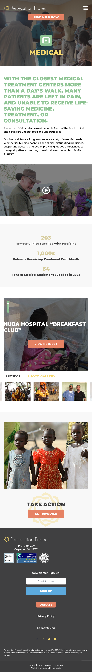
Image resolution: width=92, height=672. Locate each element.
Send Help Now (46, 17)
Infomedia (56, 668)
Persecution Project (26, 8)
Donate (46, 604)
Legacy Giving (46, 628)
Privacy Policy (46, 616)
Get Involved (46, 514)
